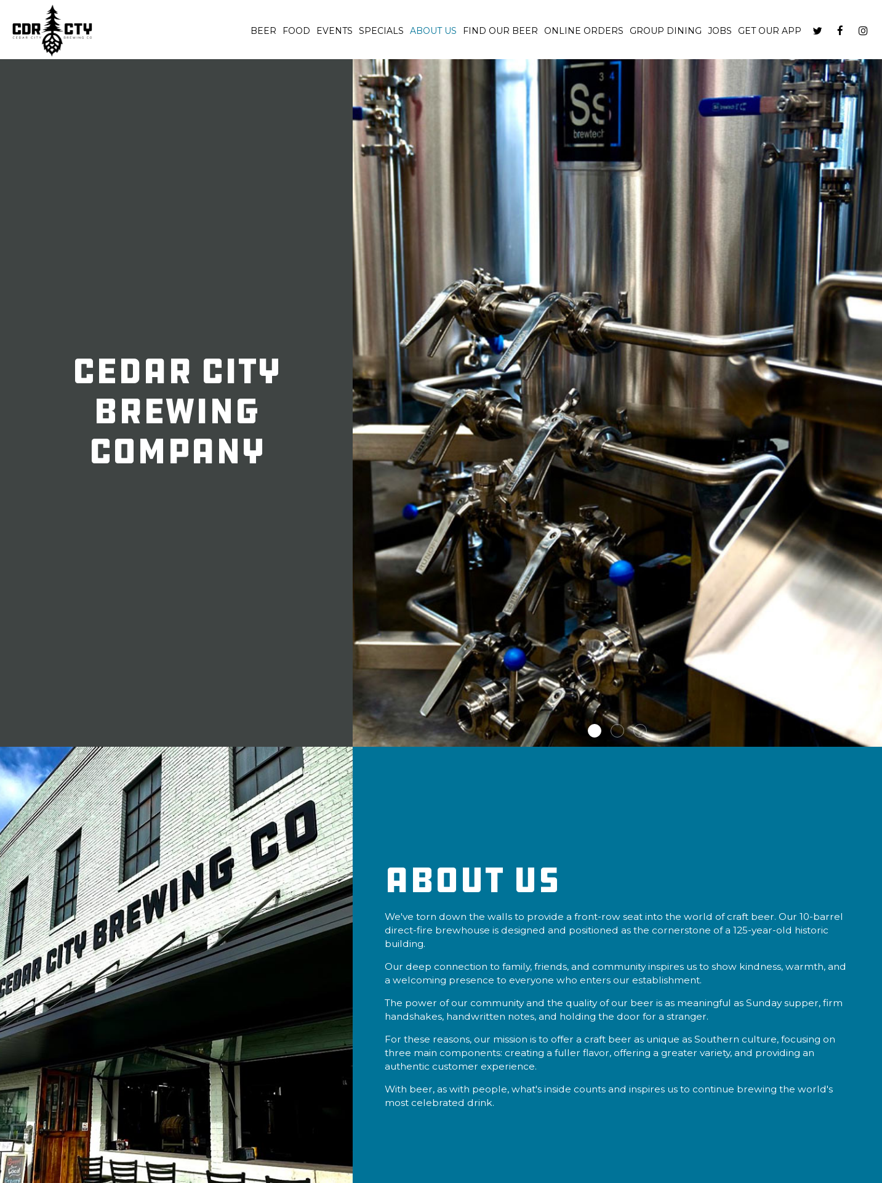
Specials (381, 30)
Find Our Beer (500, 30)
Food (296, 30)
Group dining (666, 30)
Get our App (769, 30)
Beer (263, 30)
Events (334, 30)
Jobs (720, 30)
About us (433, 30)
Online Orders (583, 30)
